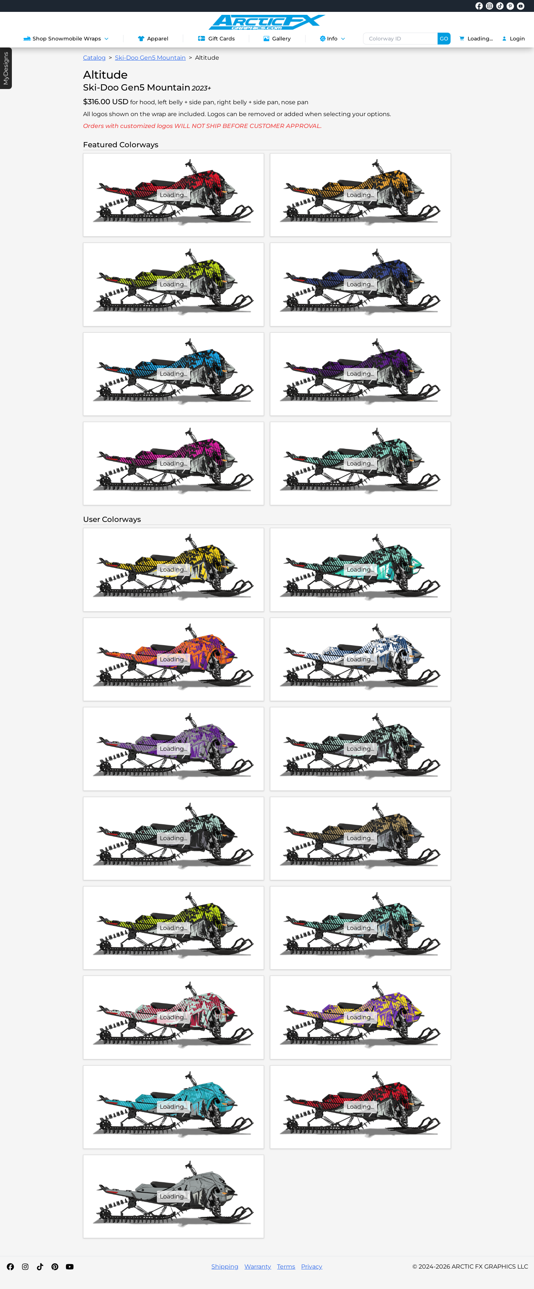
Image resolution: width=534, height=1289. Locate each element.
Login (513, 38)
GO (444, 38)
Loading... (476, 38)
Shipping (224, 1266)
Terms (286, 1266)
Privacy (311, 1266)
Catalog (94, 57)
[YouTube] (69, 1266)
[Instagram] (25, 1266)
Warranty (257, 1266)
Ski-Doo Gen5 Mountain (150, 57)
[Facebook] (10, 1266)
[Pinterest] (54, 1266)
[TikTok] (40, 1266)
